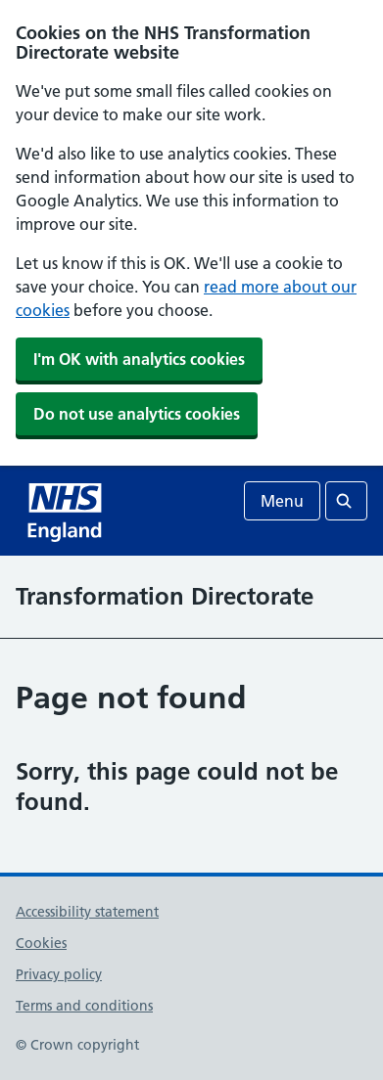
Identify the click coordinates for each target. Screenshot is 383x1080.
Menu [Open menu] (282, 501)
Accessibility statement (87, 912)
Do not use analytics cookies (136, 414)
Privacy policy (59, 974)
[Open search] (346, 500)
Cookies (41, 943)
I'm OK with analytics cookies (139, 359)
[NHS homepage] (67, 510)
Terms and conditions (84, 1005)
